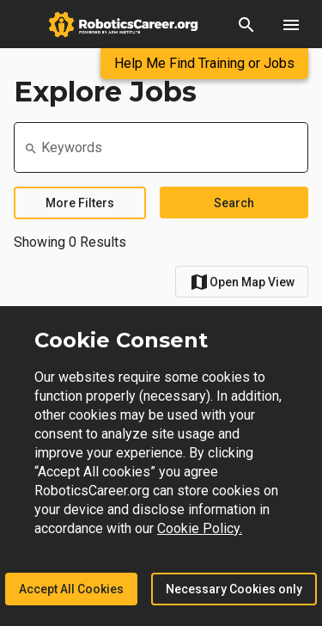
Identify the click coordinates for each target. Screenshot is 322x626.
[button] (246, 24)
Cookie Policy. (199, 528)
